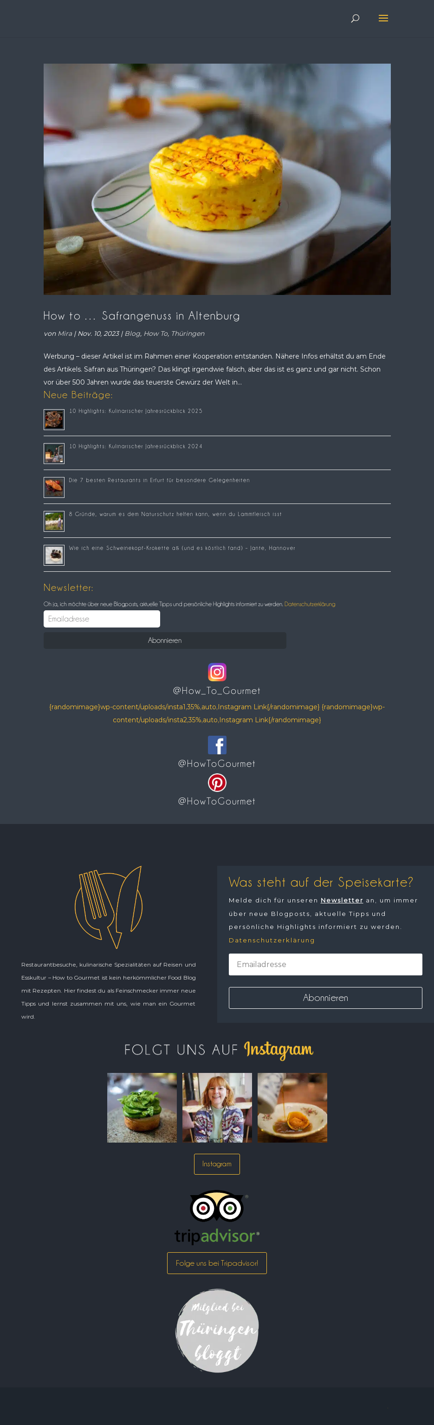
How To (155, 333)
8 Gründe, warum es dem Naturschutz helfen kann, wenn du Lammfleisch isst (175, 514)
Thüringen (187, 333)
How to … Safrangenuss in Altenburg (142, 315)
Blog (132, 333)
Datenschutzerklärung (309, 604)
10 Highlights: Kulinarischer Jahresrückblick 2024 (136, 446)
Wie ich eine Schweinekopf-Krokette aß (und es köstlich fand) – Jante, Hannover (182, 548)
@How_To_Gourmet (217, 691)
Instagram (217, 1164)
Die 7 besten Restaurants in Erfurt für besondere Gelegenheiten (159, 480)
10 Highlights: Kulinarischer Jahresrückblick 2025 (136, 411)
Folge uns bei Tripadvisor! (217, 1263)
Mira (65, 333)
